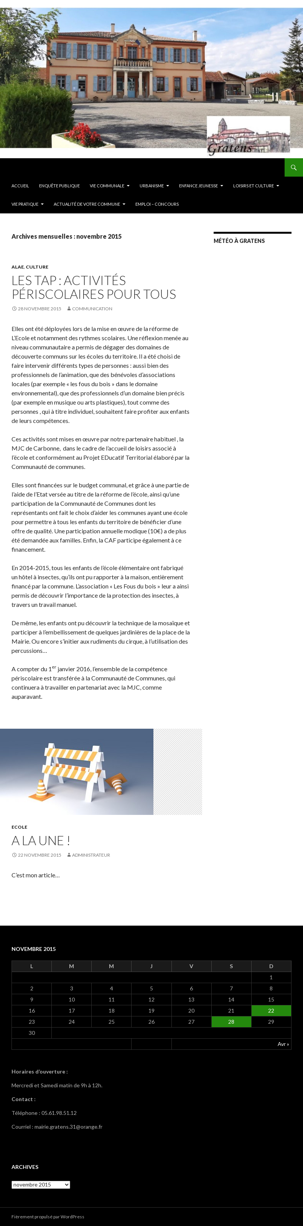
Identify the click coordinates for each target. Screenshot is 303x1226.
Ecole (19, 827)
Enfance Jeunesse (198, 185)
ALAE (18, 267)
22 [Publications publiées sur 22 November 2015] (271, 1010)
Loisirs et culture (253, 185)
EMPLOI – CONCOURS (157, 204)
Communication (92, 308)
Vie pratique (25, 204)
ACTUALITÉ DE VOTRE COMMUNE (87, 204)
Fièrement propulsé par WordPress (48, 1216)
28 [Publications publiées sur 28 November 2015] (231, 1021)
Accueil (20, 185)
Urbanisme (152, 185)
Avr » (283, 1044)
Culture (37, 267)
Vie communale (107, 185)
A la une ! (41, 840)
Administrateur (91, 855)
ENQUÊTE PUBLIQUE (59, 185)
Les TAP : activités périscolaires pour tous (94, 287)
